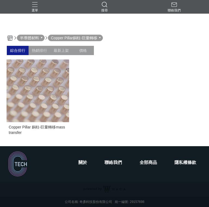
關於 (82, 162)
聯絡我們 (113, 162)
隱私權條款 (185, 162)
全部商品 (148, 162)
